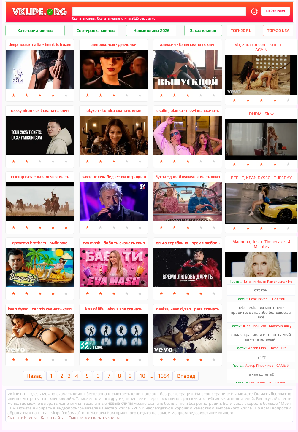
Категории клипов (35, 30)
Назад (34, 376)
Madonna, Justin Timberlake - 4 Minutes (261, 244)
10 (142, 376)
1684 (163, 376)
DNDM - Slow (261, 113)
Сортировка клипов (96, 30)
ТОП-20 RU (241, 30)
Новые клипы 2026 (151, 30)
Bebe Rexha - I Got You (267, 299)
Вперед (186, 376)
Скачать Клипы (22, 417)
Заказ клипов (203, 30)
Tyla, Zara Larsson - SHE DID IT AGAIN (261, 47)
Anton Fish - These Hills (267, 348)
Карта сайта (52, 417)
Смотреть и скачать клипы (94, 417)
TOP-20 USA (278, 30)
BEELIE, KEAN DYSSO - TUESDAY (261, 177)
